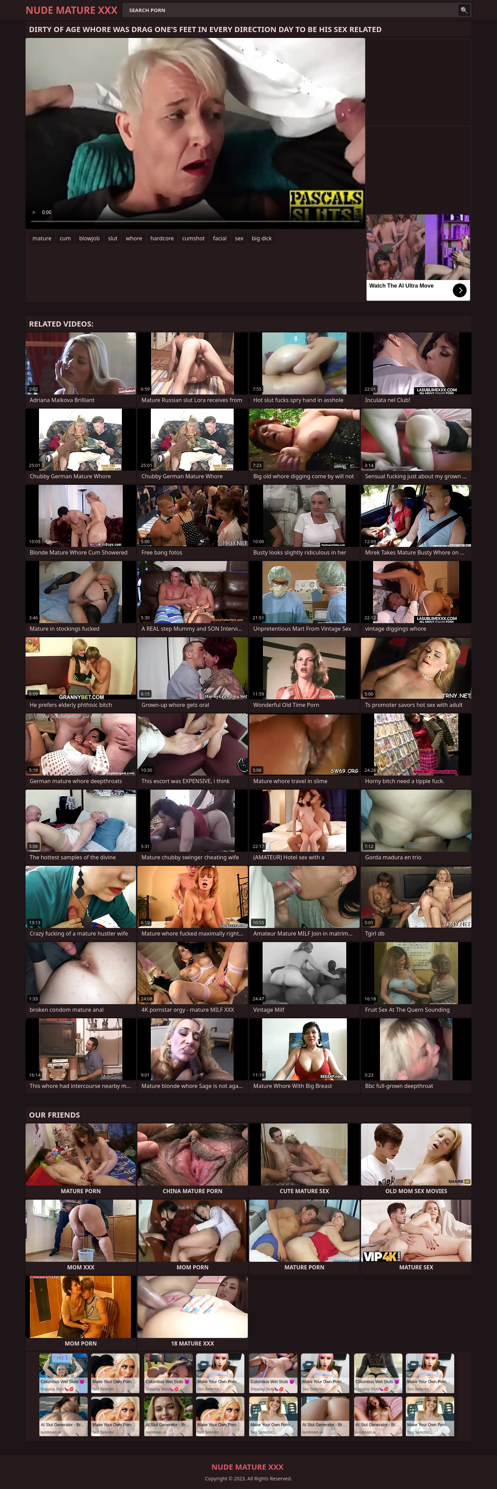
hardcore (162, 238)
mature (41, 238)
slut (112, 238)
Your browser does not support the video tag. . (195, 133)
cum (65, 238)
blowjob (89, 238)
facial (219, 238)
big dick (262, 238)
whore (134, 238)
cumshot (193, 238)
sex (239, 238)
